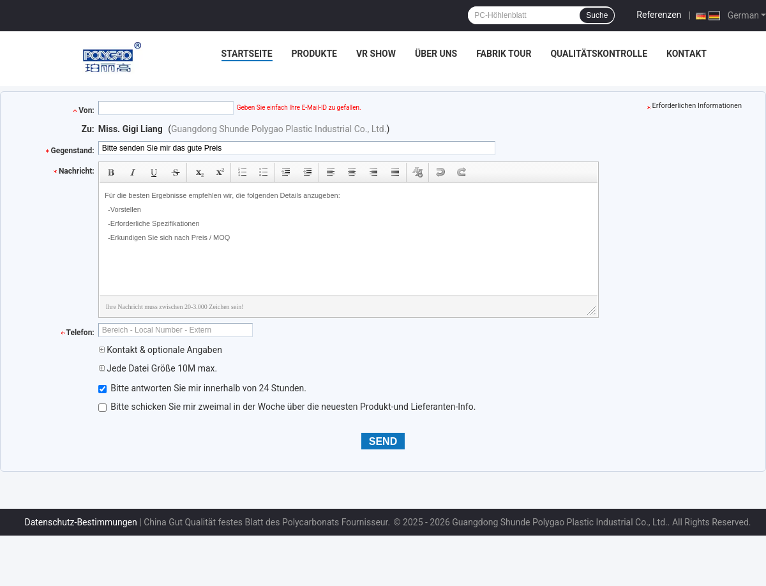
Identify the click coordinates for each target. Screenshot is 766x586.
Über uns (436, 54)
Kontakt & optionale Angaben (160, 350)
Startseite (247, 54)
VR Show (376, 54)
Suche (597, 15)
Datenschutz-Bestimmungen (80, 522)
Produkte (314, 54)
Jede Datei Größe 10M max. (157, 368)
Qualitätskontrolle (598, 54)
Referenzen (658, 15)
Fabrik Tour (503, 54)
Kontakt (686, 54)
